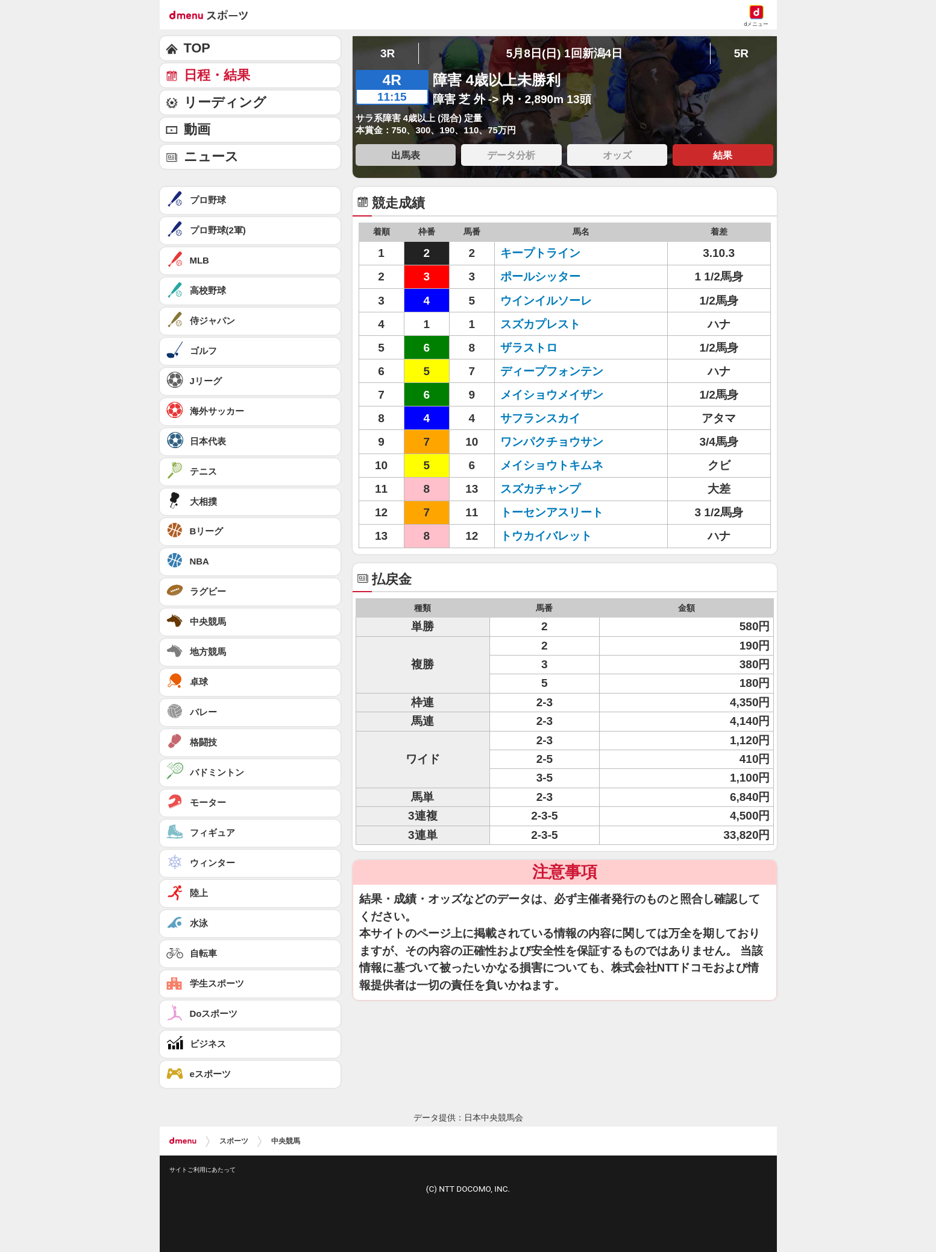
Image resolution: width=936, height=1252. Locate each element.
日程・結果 (217, 75)
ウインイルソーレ (546, 300)
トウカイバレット (546, 536)
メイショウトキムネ (551, 465)
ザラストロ (529, 347)
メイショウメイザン (551, 394)
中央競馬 (285, 1141)
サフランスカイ (540, 418)
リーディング (225, 102)
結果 (722, 155)
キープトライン (540, 253)
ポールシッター (540, 276)
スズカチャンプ (540, 488)
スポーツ (233, 1141)
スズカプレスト (540, 324)
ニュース (211, 156)
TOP (197, 47)
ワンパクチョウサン (551, 441)
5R (741, 53)
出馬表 (405, 155)
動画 (197, 129)
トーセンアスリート (551, 512)
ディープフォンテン (551, 371)
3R (387, 53)
